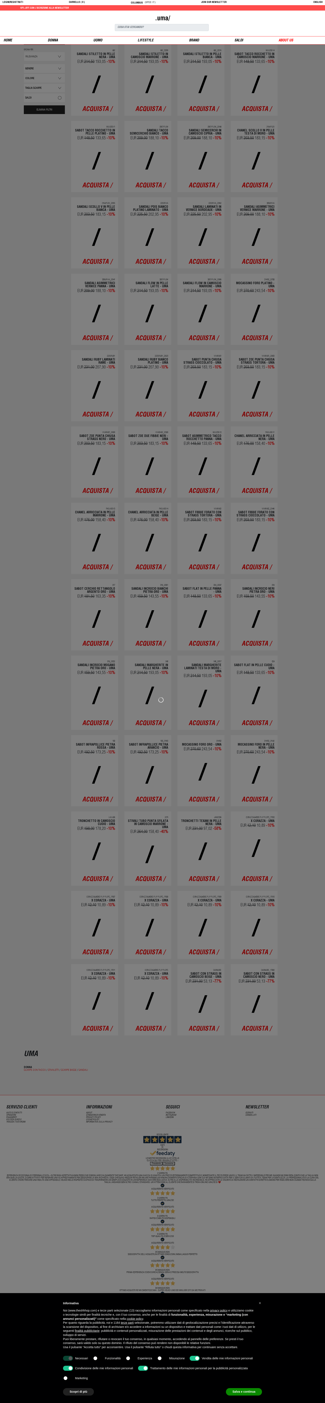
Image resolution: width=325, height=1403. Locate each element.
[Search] (162, 27)
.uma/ (162, 19)
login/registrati (12, 2)
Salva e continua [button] (244, 1391)
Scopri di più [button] (78, 1391)
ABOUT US (286, 40)
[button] (260, 1303)
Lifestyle (146, 40)
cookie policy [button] (135, 1318)
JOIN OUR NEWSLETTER (214, 2)
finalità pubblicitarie (87, 1330)
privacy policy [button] (219, 1310)
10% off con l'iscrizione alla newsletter (86, 8)
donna (53, 40)
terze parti (127, 1322)
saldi (238, 40)
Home (8, 40)
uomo (97, 40)
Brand (194, 40)
